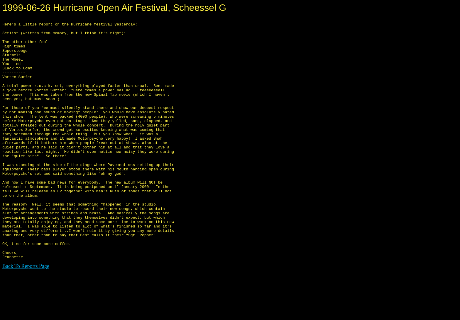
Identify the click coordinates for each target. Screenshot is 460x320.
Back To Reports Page (25, 314)
